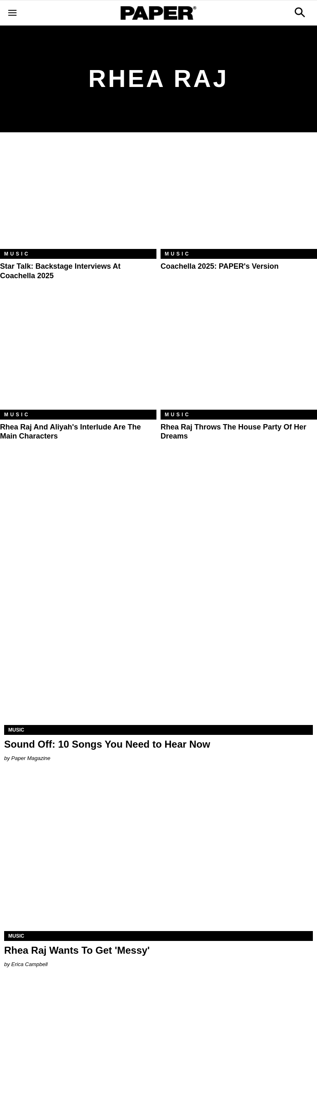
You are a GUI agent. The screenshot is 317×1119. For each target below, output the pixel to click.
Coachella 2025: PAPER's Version (220, 266)
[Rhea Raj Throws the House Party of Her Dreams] (239, 357)
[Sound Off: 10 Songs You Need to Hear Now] (158, 648)
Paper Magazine (30, 758)
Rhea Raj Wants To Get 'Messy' (77, 950)
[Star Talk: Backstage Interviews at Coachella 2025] (78, 197)
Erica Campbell (29, 964)
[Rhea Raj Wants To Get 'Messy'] (158, 854)
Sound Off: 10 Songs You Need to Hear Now (107, 744)
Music (17, 254)
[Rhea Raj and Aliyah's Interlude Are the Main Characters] (78, 357)
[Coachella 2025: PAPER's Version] (239, 197)
